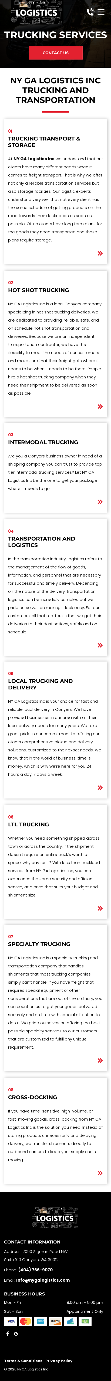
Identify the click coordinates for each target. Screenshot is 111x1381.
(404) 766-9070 (35, 1270)
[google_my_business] (15, 1335)
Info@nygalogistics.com (43, 1280)
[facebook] (7, 1335)
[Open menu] (101, 12)
